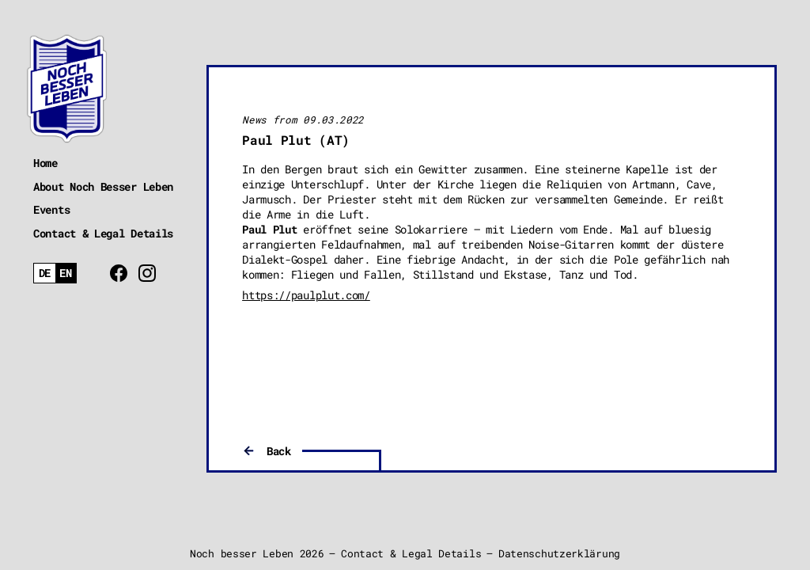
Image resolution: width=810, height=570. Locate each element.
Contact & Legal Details (103, 233)
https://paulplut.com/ (306, 294)
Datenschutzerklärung (559, 553)
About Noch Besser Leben (103, 186)
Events (51, 209)
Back (279, 450)
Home (45, 162)
